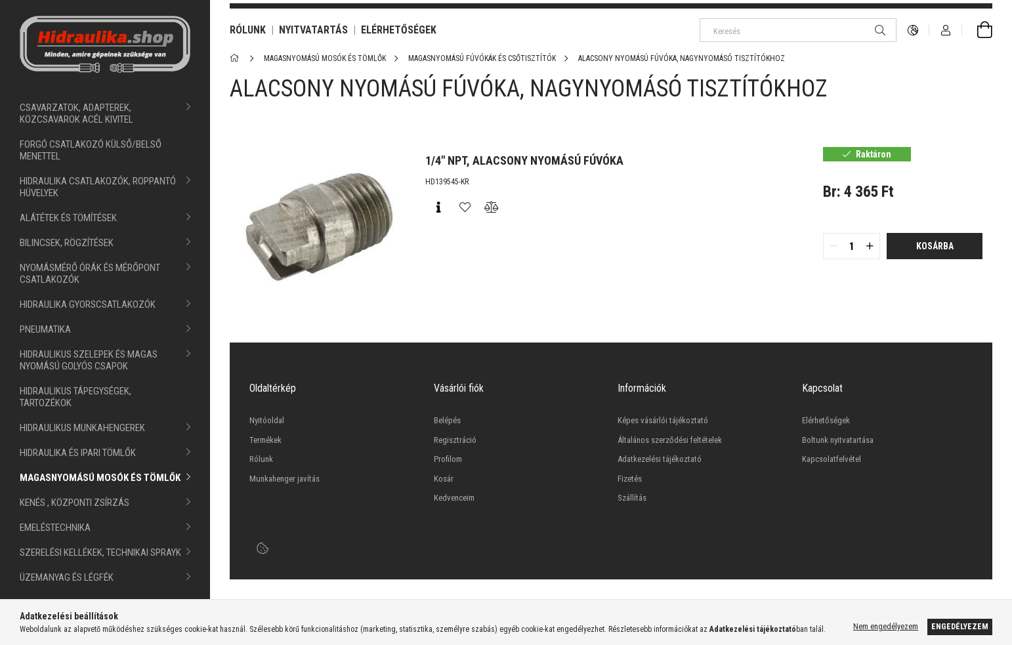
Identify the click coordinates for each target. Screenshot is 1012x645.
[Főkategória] (236, 58)
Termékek (265, 440)
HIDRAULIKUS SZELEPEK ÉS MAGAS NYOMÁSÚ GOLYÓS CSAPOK (89, 360)
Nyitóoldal (266, 420)
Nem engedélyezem (885, 626)
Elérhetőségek (826, 420)
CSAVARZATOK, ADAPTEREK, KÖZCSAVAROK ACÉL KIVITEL (76, 113)
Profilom (448, 459)
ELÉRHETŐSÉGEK (398, 30)
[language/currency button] (912, 30)
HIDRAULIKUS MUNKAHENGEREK (82, 428)
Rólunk (261, 459)
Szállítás (632, 498)
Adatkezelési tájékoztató (660, 459)
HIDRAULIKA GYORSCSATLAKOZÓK (88, 304)
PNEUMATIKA (45, 329)
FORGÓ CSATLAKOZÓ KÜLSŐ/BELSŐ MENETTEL (90, 150)
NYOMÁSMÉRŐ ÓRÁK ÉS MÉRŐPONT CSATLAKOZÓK (90, 273)
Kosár (443, 479)
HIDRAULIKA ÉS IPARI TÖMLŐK (78, 453)
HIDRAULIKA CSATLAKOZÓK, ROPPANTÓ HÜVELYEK (98, 187)
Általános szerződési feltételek (670, 440)
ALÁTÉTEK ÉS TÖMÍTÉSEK (68, 218)
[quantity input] (851, 246)
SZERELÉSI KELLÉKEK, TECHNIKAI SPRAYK (100, 552)
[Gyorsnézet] (438, 207)
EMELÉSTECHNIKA (55, 527)
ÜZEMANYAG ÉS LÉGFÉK (67, 577)
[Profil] (945, 30)
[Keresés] (798, 30)
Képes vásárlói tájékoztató (663, 420)
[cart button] (977, 30)
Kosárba (935, 246)
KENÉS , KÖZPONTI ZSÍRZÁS (74, 503)
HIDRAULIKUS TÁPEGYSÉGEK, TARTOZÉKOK (75, 397)
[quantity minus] (833, 246)
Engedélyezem (959, 626)
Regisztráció (455, 440)
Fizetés (630, 479)
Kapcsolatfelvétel (831, 459)
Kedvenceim (454, 498)
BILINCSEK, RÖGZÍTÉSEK (67, 243)
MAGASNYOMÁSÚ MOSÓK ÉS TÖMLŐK (100, 478)
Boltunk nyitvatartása (838, 440)
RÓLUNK (248, 30)
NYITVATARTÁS (313, 30)
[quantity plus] (869, 246)
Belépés (447, 420)
